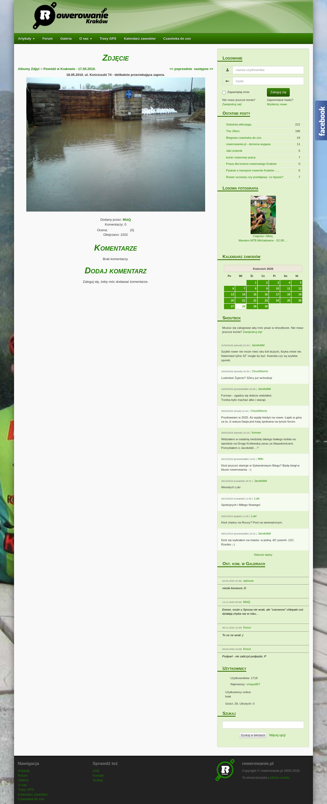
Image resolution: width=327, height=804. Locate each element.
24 (277, 300)
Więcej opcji (277, 735)
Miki (260, 458)
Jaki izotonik (234, 150)
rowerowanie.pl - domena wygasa (248, 144)
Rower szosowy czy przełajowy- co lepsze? (254, 177)
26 (299, 300)
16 (266, 294)
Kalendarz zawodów (140, 38)
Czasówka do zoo (177, 38)
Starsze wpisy (263, 554)
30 (266, 306)
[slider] (119, 229)
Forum (47, 38)
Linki (96, 771)
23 (266, 300)
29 (254, 306)
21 (243, 300)
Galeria (66, 38)
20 (232, 300)
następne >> (203, 69)
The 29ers (233, 131)
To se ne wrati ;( (232, 635)
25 (288, 300)
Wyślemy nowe (277, 104)
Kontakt (98, 775)
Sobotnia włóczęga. (239, 124)
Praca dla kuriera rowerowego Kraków (251, 163)
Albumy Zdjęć (29, 69)
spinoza (248, 580)
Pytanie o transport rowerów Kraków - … (253, 170)
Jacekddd (258, 345)
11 (288, 288)
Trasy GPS (108, 38)
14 (243, 294)
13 (232, 294)
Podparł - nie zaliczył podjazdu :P (244, 656)
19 (299, 294)
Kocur (247, 627)
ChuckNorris (260, 371)
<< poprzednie (181, 69)
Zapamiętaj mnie (235, 92)
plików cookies (280, 777)
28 (243, 306)
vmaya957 (253, 684)
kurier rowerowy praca (240, 157)
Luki (257, 498)
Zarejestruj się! (232, 104)
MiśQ (127, 220)
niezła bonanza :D (234, 588)
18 (288, 294)
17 (277, 294)
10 (277, 288)
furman (256, 432)
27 (232, 306)
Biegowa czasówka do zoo (243, 137)
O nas (85, 38)
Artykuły (26, 38)
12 (299, 288)
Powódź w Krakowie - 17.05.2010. (69, 69)
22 (254, 300)
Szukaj (98, 780)
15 (254, 294)
